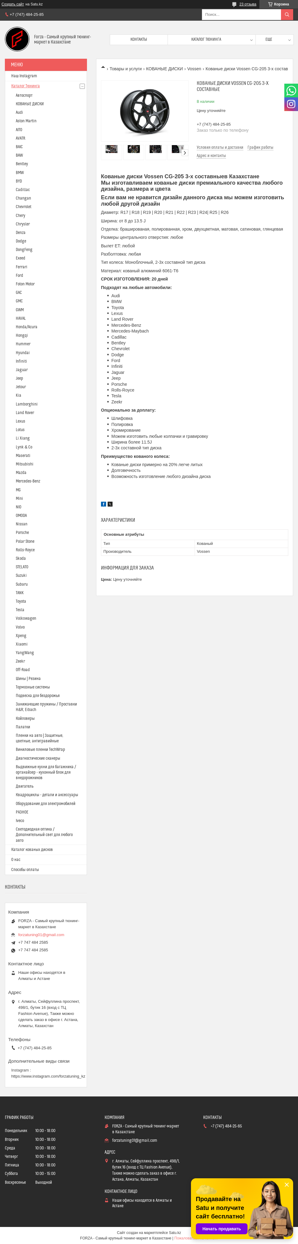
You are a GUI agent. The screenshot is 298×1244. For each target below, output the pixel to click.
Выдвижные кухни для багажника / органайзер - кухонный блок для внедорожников (46, 772)
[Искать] (287, 14)
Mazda (21, 472)
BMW (20, 172)
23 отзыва (247, 4)
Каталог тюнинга (206, 39)
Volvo (20, 627)
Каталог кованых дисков (32, 849)
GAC (19, 292)
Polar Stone (25, 541)
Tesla (20, 610)
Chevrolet (23, 206)
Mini (19, 498)
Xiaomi (22, 644)
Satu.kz (175, 1233)
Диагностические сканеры (38, 758)
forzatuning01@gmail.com (41, 934)
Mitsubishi (24, 464)
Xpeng (21, 635)
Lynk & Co (24, 447)
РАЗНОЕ (22, 812)
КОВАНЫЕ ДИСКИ (164, 68)
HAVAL (21, 318)
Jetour (21, 387)
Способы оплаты (25, 869)
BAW (19, 155)
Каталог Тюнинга (25, 86)
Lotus (20, 429)
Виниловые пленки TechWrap (40, 749)
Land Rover (25, 412)
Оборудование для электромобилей (45, 803)
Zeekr (20, 661)
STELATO (22, 567)
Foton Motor (25, 284)
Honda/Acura (26, 327)
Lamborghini (27, 404)
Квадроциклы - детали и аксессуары (47, 795)
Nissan (21, 524)
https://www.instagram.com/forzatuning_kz (48, 1076)
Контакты (138, 39)
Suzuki (21, 575)
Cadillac (23, 189)
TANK (20, 593)
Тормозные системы (33, 687)
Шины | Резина (28, 678)
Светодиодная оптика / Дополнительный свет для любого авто (44, 835)
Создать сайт (13, 4)
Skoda (21, 558)
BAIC (19, 147)
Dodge (21, 241)
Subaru (22, 584)
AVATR (20, 138)
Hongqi (22, 335)
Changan (23, 198)
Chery (20, 215)
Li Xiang (23, 438)
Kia (18, 395)
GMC (19, 301)
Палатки (23, 727)
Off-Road (23, 669)
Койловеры (25, 718)
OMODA (21, 515)
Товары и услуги (125, 68)
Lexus (20, 421)
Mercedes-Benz (28, 481)
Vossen (194, 68)
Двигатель (24, 786)
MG (18, 490)
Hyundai (23, 352)
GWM (20, 310)
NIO (18, 507)
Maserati (23, 455)
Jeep (19, 378)
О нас (15, 859)
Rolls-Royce (25, 550)
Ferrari (21, 267)
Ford (19, 275)
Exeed (20, 258)
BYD (19, 181)
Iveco (20, 820)
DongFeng (24, 249)
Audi (19, 112)
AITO (19, 129)
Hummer (23, 344)
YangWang (25, 652)
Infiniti (21, 361)
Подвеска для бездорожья (38, 695)
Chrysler (23, 224)
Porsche (22, 532)
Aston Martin (26, 121)
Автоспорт (24, 95)
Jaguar (22, 370)
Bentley (22, 164)
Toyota (21, 601)
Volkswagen (26, 618)
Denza (21, 232)
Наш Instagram (24, 76)
